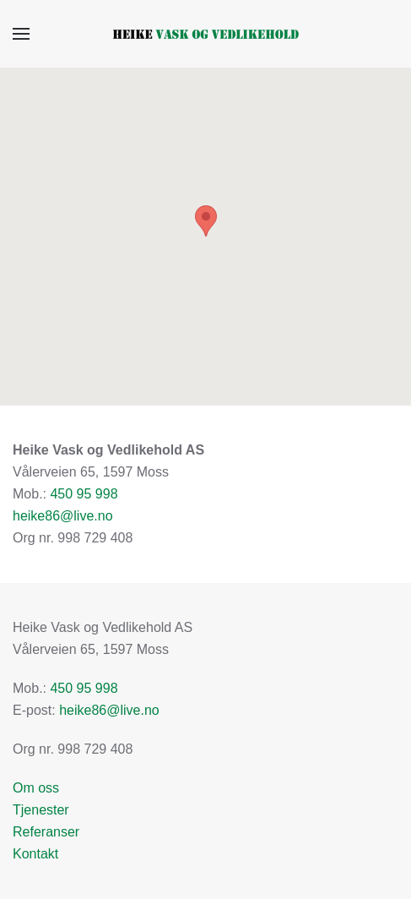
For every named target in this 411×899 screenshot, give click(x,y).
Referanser (46, 832)
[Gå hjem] (206, 34)
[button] (21, 34)
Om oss (36, 788)
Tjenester (41, 810)
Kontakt (35, 854)
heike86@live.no (63, 516)
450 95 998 (83, 494)
